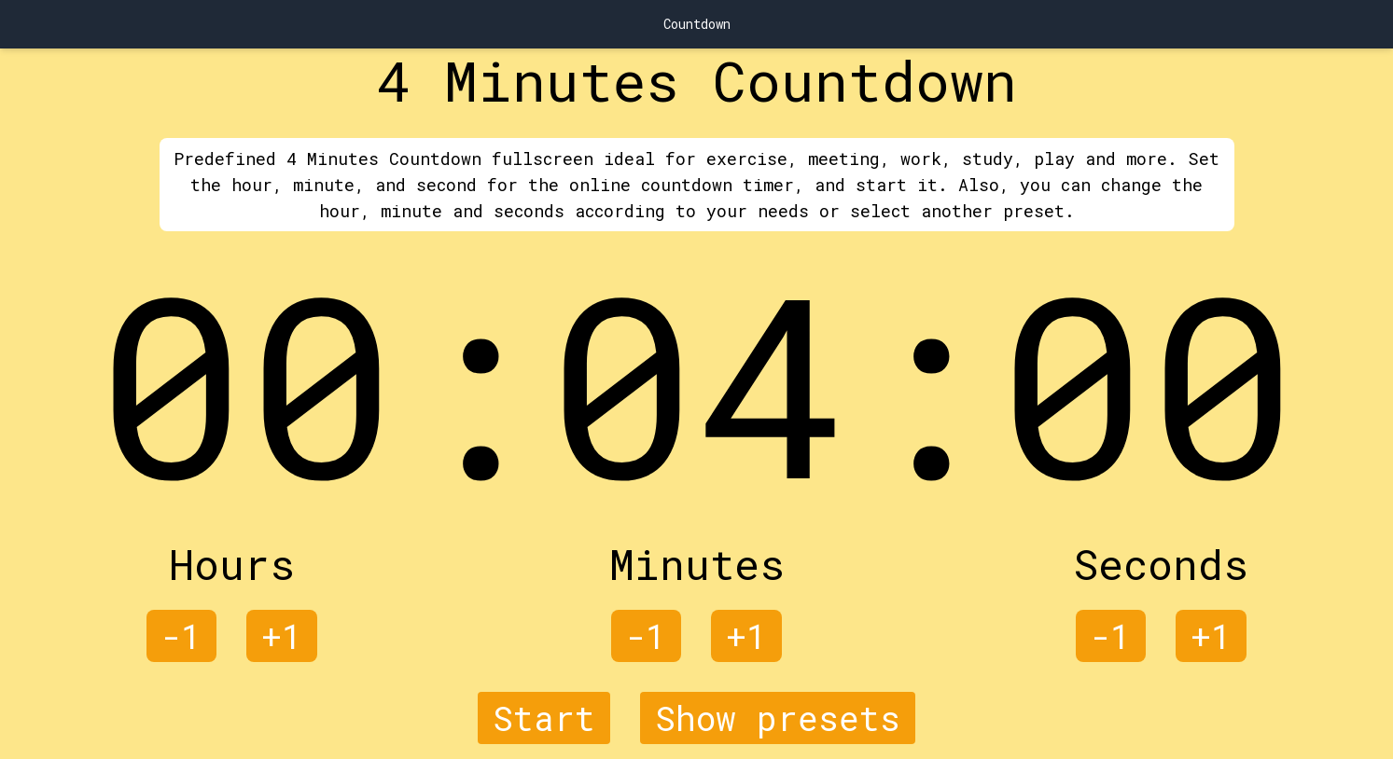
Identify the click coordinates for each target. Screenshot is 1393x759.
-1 (181, 636)
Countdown (697, 24)
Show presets (777, 718)
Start (544, 718)
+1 (281, 636)
